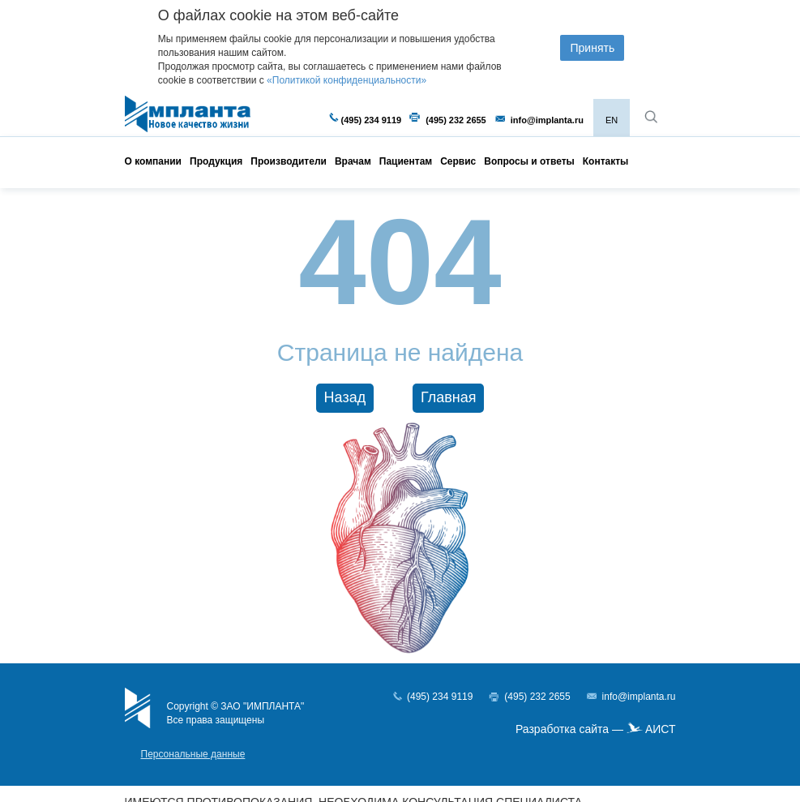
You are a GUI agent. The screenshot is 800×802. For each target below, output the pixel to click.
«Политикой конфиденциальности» (346, 80)
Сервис (458, 161)
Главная (449, 397)
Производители (288, 161)
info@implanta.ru (547, 120)
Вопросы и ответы (529, 161)
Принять (592, 47)
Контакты (606, 161)
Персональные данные (193, 754)
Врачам (353, 161)
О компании (153, 161)
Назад (345, 397)
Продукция (216, 161)
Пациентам (405, 161)
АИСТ (660, 729)
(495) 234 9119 (371, 120)
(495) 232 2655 (456, 120)
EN (611, 120)
